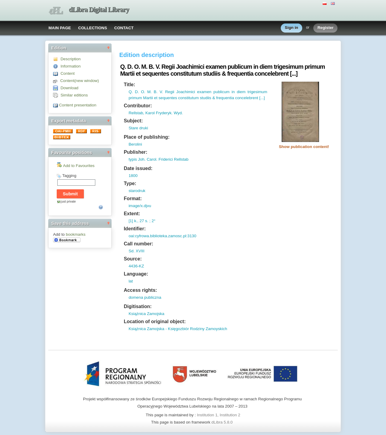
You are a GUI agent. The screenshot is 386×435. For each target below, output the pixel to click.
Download (69, 88)
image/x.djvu (139, 205)
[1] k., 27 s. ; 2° (141, 221)
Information (71, 66)
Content (68, 73)
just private (68, 201)
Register (326, 28)
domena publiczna (144, 297)
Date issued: (138, 168)
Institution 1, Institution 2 (218, 415)
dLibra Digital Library (99, 9)
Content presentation (77, 105)
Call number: (138, 243)
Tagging (69, 175)
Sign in (291, 28)
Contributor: (138, 105)
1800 (133, 175)
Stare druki (138, 128)
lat (130, 281)
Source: (133, 258)
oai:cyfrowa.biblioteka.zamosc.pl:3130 (162, 236)
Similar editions (74, 95)
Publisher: (135, 152)
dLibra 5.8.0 (222, 422)
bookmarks (75, 234)
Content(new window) (79, 80)
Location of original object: (154, 321)
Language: (136, 273)
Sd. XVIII (136, 251)
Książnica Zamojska (146, 313)
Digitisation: (137, 306)
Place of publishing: (146, 137)
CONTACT (124, 28)
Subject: (133, 120)
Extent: (132, 213)
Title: (129, 84)
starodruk (136, 190)
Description (71, 59)
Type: (130, 183)
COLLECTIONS (92, 28)
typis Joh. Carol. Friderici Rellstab (158, 159)
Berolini (135, 144)
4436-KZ (136, 266)
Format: (133, 198)
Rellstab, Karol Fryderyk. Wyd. (155, 113)
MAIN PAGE (60, 28)
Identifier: (135, 228)
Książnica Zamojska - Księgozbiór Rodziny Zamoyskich (177, 328)
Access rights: (140, 290)
